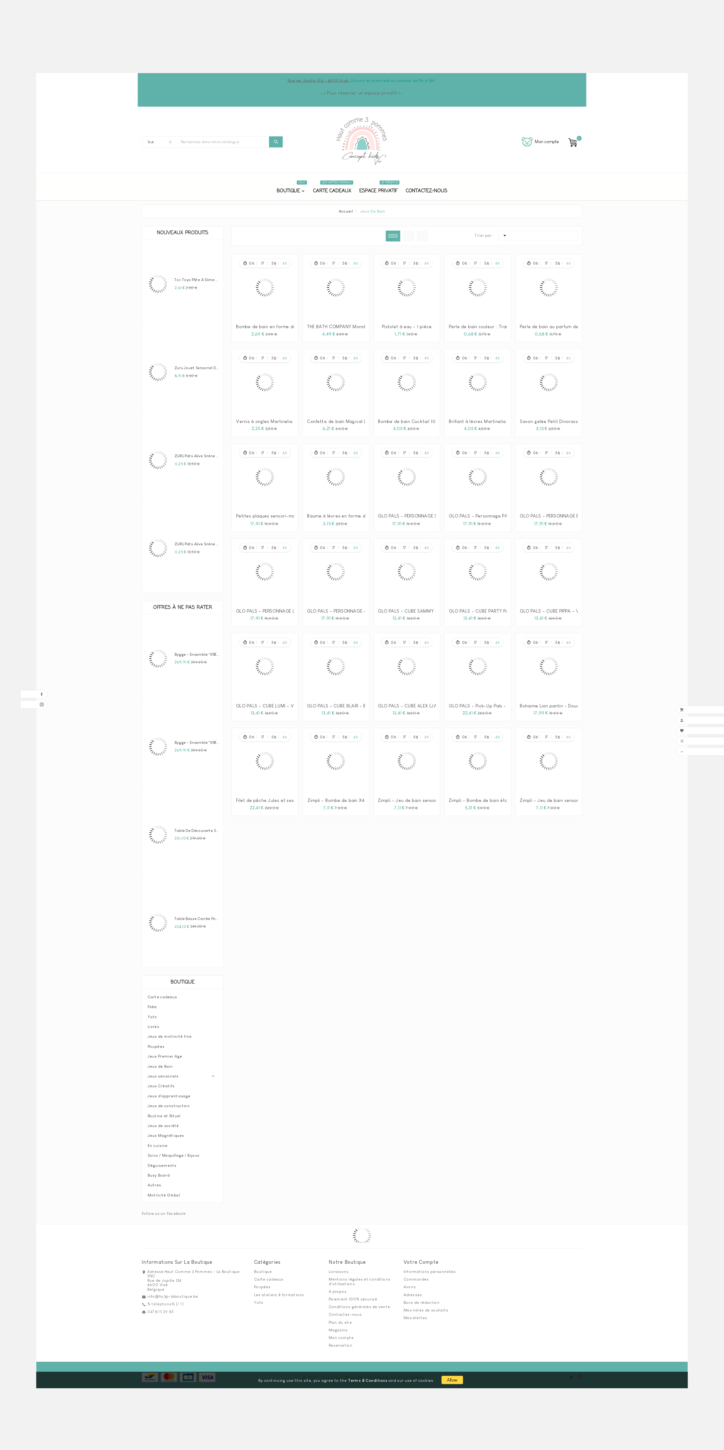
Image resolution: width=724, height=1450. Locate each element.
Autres (154, 1182)
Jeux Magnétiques (166, 1132)
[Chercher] (223, 141)
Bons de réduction (422, 1299)
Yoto (152, 1013)
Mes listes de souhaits (426, 1307)
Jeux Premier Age (165, 1053)
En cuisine (158, 1142)
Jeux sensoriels (163, 1073)
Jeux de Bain (160, 1063)
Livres (153, 1023)
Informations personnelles (430, 1268)
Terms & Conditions (368, 1377)
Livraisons (339, 1268)
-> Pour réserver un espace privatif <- (362, 93)
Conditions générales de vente (359, 1303)
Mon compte (341, 1334)
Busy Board (159, 1172)
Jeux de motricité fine (170, 1033)
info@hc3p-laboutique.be (172, 1293)
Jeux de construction (169, 1102)
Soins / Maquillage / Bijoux (173, 1152)
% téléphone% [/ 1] (165, 1301)
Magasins (338, 1327)
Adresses (413, 1291)
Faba (152, 1003)
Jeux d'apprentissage (169, 1093)
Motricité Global (164, 1192)
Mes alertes (415, 1314)
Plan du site (340, 1319)
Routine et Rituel (164, 1113)
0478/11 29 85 (160, 1309)
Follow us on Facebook (164, 1210)
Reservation (340, 1342)
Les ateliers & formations (279, 1291)
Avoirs (410, 1284)
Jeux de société (163, 1122)
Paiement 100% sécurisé (353, 1296)
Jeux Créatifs (161, 1083)
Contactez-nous (345, 1311)
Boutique (182, 979)
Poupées (156, 1043)
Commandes (416, 1276)
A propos (337, 1288)
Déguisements (162, 1162)
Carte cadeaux (162, 994)
